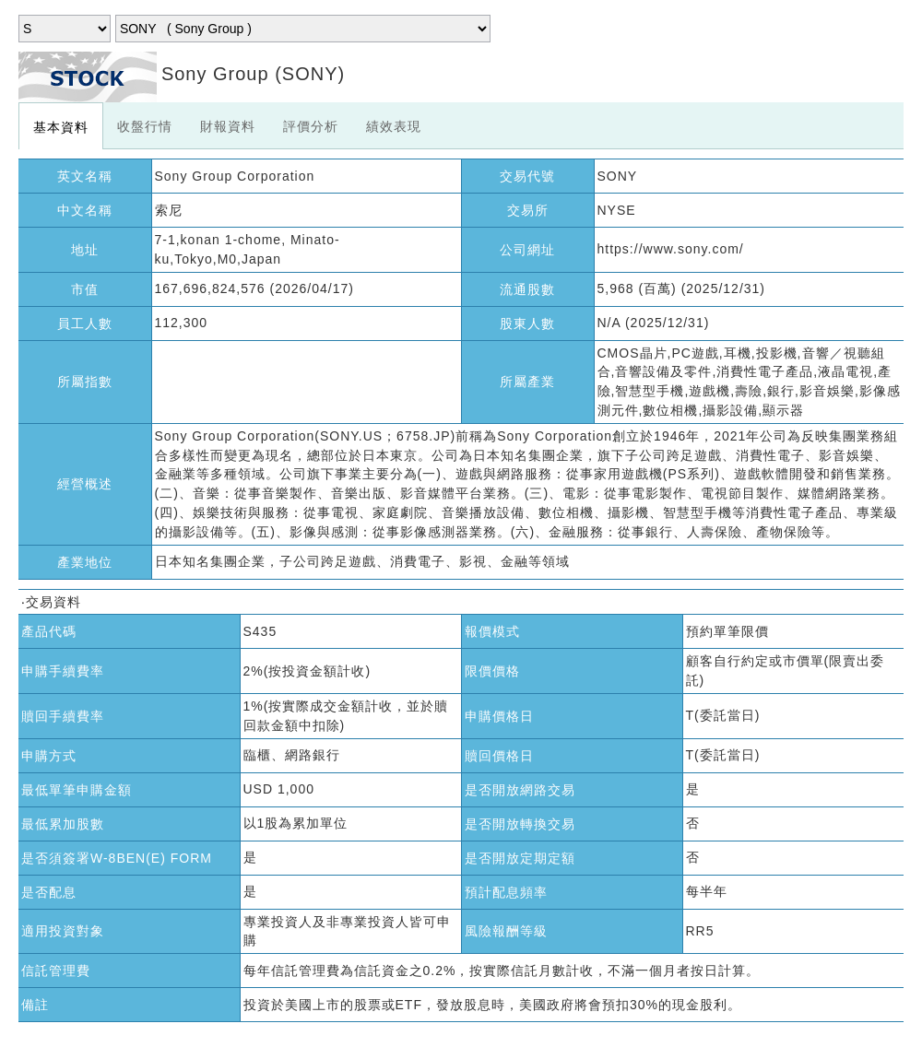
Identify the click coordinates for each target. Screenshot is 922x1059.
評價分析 (310, 126)
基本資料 (61, 127)
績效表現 (393, 126)
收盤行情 (144, 126)
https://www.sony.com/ (670, 248)
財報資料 (227, 126)
